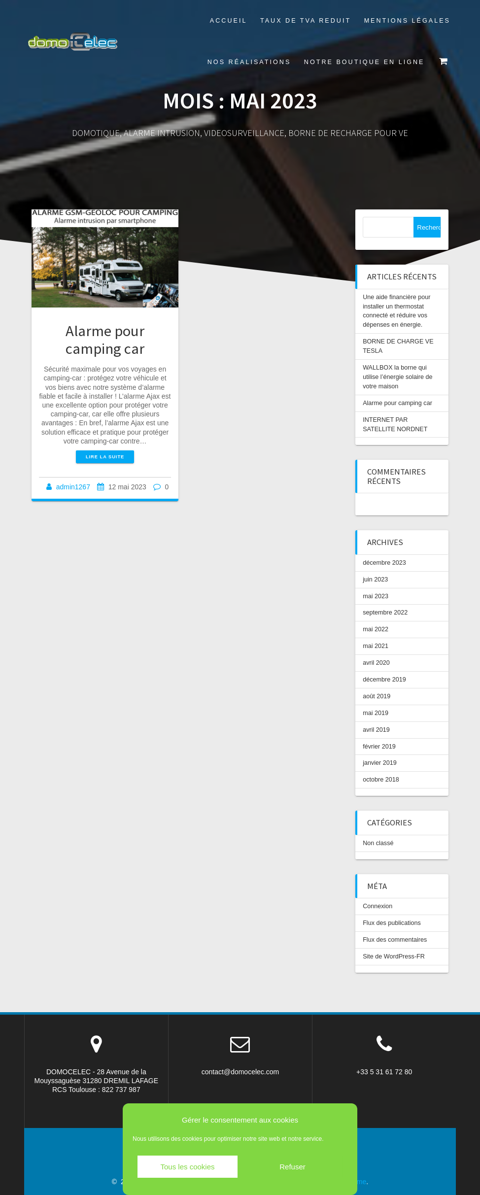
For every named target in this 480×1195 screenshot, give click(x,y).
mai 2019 (375, 713)
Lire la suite (105, 456)
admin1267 (73, 487)
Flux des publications (392, 923)
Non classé (378, 843)
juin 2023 (375, 579)
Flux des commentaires (395, 939)
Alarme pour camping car (105, 339)
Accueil (228, 20)
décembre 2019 (384, 679)
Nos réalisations (249, 62)
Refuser (292, 1166)
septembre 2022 (385, 612)
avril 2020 (376, 662)
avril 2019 (376, 729)
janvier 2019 (380, 762)
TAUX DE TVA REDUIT (305, 20)
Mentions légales (407, 20)
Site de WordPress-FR (394, 956)
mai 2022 (375, 629)
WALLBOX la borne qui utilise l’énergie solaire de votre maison (397, 377)
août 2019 (376, 696)
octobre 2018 (381, 779)
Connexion (377, 906)
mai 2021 (375, 646)
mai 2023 (375, 596)
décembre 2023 (384, 562)
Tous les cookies (187, 1166)
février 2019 (379, 746)
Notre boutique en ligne (364, 62)
